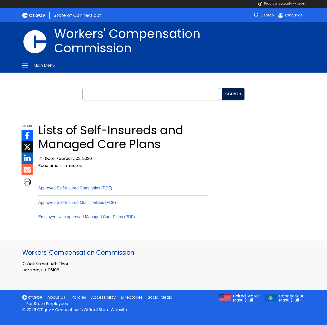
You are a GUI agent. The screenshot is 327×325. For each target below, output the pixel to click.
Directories (132, 297)
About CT (56, 297)
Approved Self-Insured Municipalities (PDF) (77, 202)
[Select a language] (290, 15)
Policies (78, 297)
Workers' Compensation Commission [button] (104, 65)
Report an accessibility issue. (281, 3)
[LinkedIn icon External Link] (27, 158)
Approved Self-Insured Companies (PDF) (75, 188)
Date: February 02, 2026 (68, 158)
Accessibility (103, 297)
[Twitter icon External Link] (27, 147)
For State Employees (47, 304)
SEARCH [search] (233, 94)
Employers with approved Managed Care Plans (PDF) (86, 217)
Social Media (160, 297)
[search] (264, 15)
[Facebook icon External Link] (27, 135)
